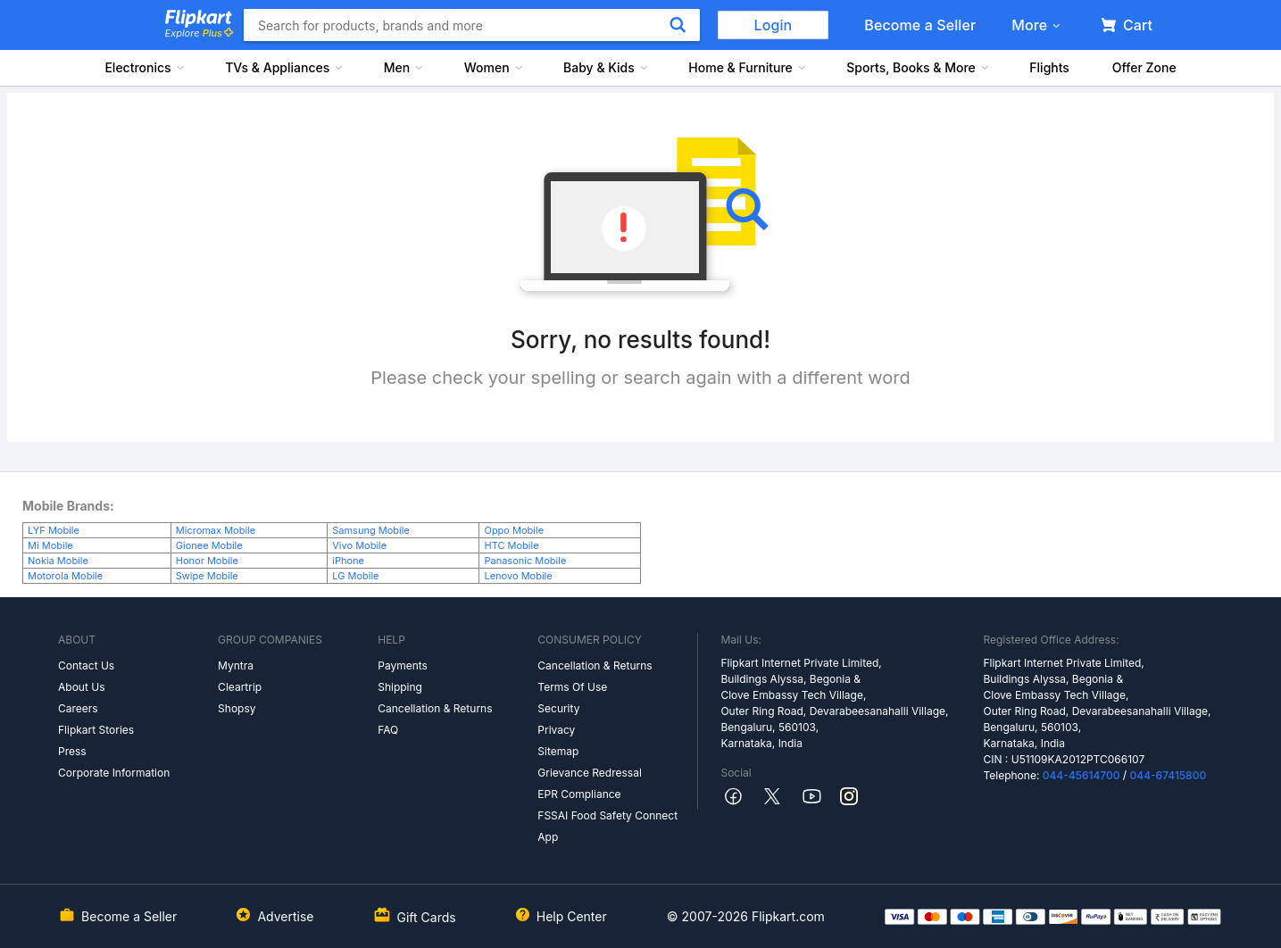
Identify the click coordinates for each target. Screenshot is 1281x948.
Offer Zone (1144, 67)
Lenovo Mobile (518, 576)
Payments (403, 665)
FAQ (388, 729)
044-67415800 (1168, 775)
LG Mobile (355, 576)
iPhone (348, 560)
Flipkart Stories (96, 729)
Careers (78, 708)
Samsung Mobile (371, 530)
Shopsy (236, 708)
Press (72, 751)
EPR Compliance (578, 794)
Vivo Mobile (359, 545)
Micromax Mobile (215, 530)
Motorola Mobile (65, 576)
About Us (81, 687)
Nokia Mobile (58, 560)
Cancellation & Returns (435, 708)
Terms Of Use (572, 687)
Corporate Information (114, 772)
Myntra (236, 665)
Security (558, 708)
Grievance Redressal (589, 772)
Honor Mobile (207, 560)
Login (773, 25)
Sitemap (557, 751)
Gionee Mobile (209, 545)
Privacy (556, 729)
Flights (1049, 67)
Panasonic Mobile (525, 560)
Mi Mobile (50, 545)
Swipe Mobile (207, 576)
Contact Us (86, 665)
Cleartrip (240, 687)
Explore (199, 33)
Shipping (400, 687)
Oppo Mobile (514, 530)
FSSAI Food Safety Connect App (607, 826)
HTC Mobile (511, 545)
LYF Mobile (53, 530)
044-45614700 (1081, 775)
